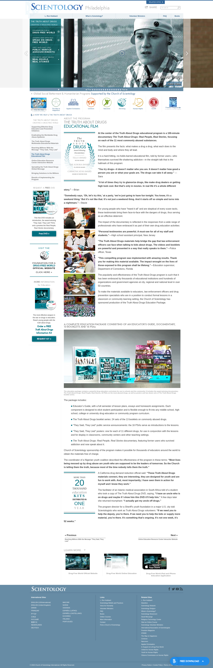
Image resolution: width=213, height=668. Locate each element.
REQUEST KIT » (44, 338)
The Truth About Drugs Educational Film (40, 155)
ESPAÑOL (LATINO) (70, 610)
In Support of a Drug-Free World (152, 647)
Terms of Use (168, 665)
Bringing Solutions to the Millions (45, 173)
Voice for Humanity (106, 605)
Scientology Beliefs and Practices (111, 603)
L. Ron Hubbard (51, 16)
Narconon (106, 103)
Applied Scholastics (73, 103)
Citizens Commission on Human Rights (154, 655)
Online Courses (105, 617)
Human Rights (138, 103)
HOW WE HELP (41, 114)
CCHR (154, 103)
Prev (89, 89)
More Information (106, 619)
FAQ (165, 16)
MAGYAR (66, 602)
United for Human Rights (149, 649)
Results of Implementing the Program (43, 179)
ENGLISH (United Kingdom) (41, 605)
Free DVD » (44, 233)
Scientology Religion (148, 608)
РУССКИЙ (35, 619)
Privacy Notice (147, 665)
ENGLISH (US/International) (41, 602)
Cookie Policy (158, 665)
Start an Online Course (149, 622)
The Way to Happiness (56, 104)
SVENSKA (66, 608)
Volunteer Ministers (137, 16)
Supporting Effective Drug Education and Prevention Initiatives (42, 129)
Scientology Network (148, 605)
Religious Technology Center (151, 619)
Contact (102, 622)
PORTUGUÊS (68, 621)
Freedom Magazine (173, 108)
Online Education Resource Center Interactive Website (43, 162)
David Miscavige (147, 617)
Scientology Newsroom (149, 614)
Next (124, 89)
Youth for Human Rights (149, 652)
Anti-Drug (122, 103)
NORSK (65, 605)
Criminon (91, 103)
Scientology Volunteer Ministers (152, 625)
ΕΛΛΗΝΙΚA (67, 616)
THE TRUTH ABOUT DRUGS (60, 114)
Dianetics (144, 603)
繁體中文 (34, 622)
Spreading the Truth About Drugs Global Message (45, 168)
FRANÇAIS (35, 610)
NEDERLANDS (36, 625)
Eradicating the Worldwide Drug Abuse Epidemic (44, 136)
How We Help (38, 110)
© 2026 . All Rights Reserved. (52, 665)
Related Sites (156, 2)
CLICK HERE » (44, 272)
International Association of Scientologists (155, 628)
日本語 (33, 617)
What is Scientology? (94, 16)
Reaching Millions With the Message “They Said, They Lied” (45, 149)
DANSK (34, 608)
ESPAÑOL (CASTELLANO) (72, 613)
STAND (143, 633)
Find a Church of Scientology (110, 625)
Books (177, 16)
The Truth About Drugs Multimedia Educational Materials (45, 142)
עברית (33, 613)
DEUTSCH (35, 628)
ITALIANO (66, 619)
